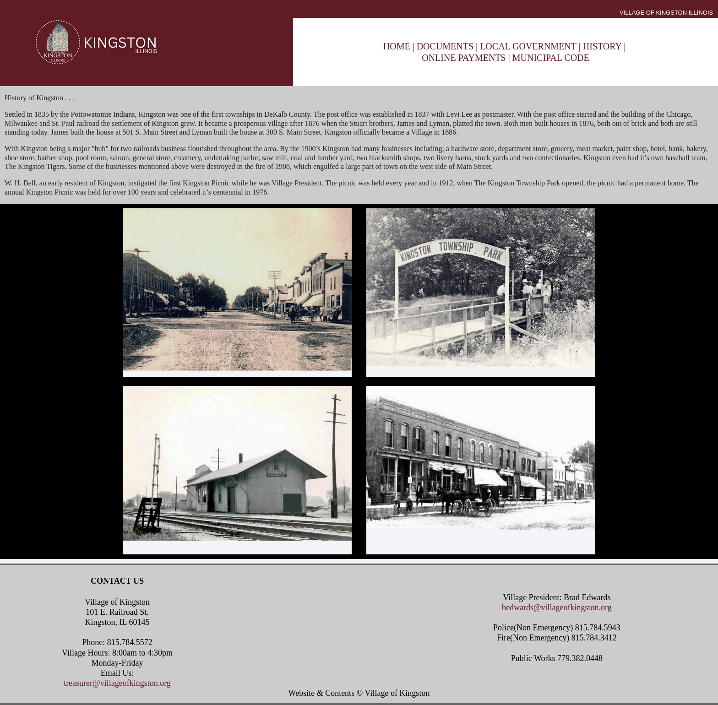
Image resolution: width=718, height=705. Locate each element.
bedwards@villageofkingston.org (557, 607)
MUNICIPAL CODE (550, 58)
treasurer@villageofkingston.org (117, 683)
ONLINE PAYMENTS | (467, 58)
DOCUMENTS (445, 46)
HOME (396, 46)
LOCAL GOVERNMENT (529, 46)
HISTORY (602, 46)
